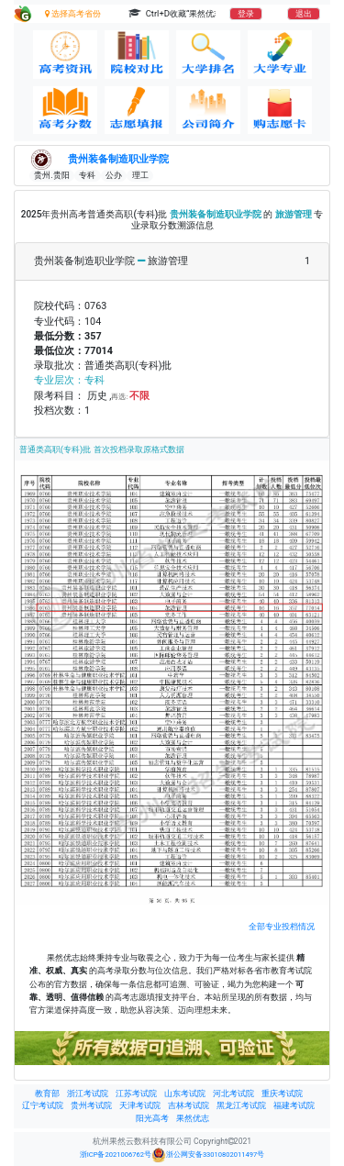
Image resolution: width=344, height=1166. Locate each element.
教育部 (47, 1093)
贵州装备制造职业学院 (118, 158)
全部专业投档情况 (282, 926)
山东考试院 (184, 1093)
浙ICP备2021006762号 (115, 1154)
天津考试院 (140, 1105)
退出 (303, 13)
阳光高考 (152, 1118)
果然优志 (192, 1118)
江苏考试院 (136, 1093)
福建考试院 (294, 1105)
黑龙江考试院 (241, 1105)
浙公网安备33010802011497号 (207, 1155)
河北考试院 (233, 1093)
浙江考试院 (87, 1093)
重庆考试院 (282, 1093)
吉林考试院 (188, 1105)
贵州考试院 (91, 1105)
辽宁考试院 (42, 1105)
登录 (246, 13)
